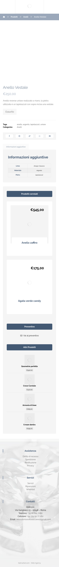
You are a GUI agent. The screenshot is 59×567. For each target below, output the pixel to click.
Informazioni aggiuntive (16, 147)
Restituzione (30, 462)
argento (26, 124)
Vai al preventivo (29, 335)
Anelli (19, 127)
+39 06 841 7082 (35, 513)
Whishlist (30, 489)
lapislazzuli (34, 124)
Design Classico (39, 166)
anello (19, 124)
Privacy (30, 465)
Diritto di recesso (30, 456)
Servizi (30, 483)
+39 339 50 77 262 (35, 516)
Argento (39, 170)
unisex (43, 124)
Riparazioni (30, 486)
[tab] (16, 147)
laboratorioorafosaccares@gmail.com (33, 519)
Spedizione (30, 459)
